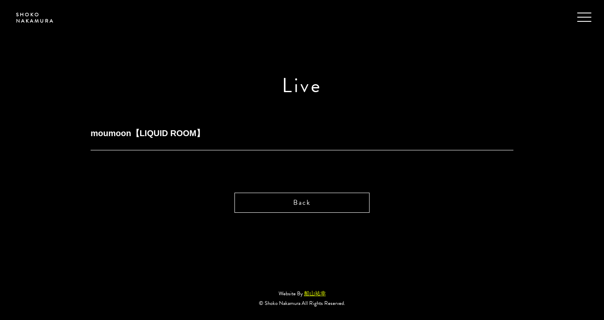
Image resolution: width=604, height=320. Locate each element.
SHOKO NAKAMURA (32, 19)
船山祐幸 (315, 294)
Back (302, 203)
